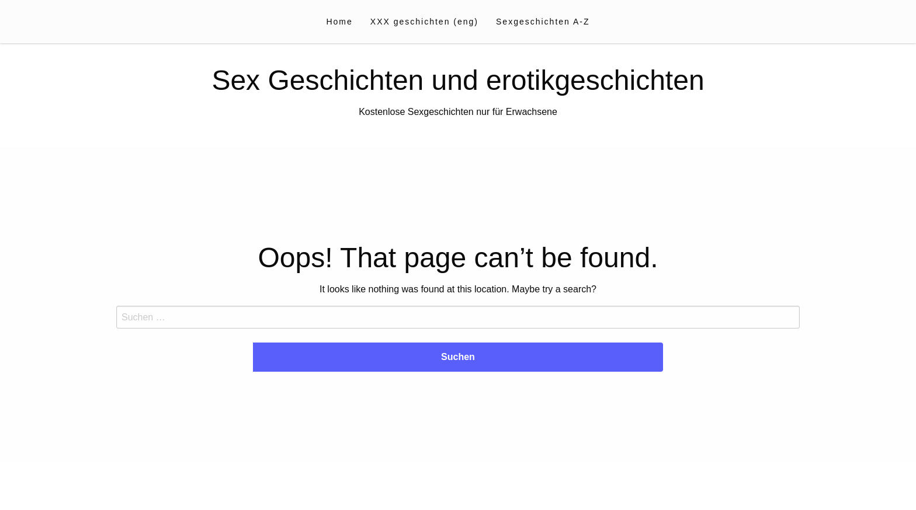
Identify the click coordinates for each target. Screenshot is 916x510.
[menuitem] (339, 21)
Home (339, 21)
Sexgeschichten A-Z (543, 21)
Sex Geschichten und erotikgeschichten (457, 80)
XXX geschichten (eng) (424, 21)
